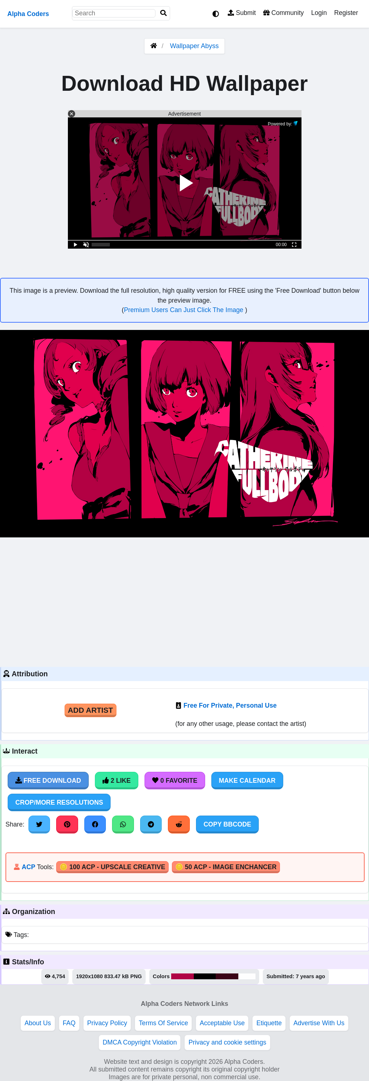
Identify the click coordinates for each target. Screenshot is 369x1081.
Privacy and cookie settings (227, 1042)
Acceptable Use (222, 1023)
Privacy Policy (107, 1023)
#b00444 (182, 976)
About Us (37, 1023)
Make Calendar (247, 780)
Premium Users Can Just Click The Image (184, 310)
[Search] (163, 13)
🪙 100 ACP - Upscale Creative (112, 867)
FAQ (69, 1023)
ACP (28, 867)
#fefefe (246, 976)
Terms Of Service (163, 1023)
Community (283, 12)
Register (346, 12)
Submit (242, 12)
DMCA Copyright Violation (140, 1042)
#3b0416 (227, 976)
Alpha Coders (28, 14)
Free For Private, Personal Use (230, 705)
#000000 (205, 976)
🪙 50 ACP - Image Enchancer (226, 867)
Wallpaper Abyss (194, 46)
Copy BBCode (227, 824)
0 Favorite (174, 780)
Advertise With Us (319, 1023)
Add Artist (90, 710)
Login (319, 12)
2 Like (117, 780)
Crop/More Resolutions (59, 802)
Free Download (48, 780)
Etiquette (268, 1023)
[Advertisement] (184, 601)
